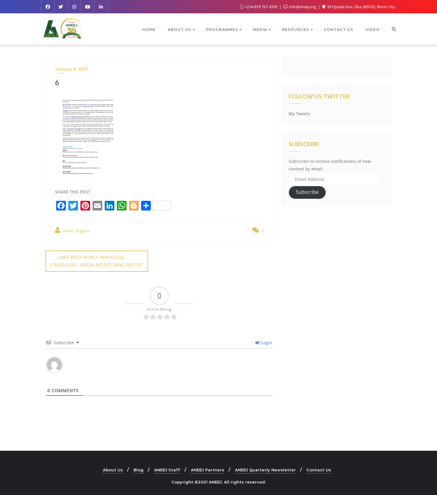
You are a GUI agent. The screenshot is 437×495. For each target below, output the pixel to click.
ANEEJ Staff (167, 469)
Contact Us (319, 469)
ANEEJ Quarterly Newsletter (265, 469)
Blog (139, 469)
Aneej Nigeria (72, 230)
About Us (113, 469)
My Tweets (299, 113)
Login (263, 342)
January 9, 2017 (71, 69)
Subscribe (307, 192)
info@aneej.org (300, 6)
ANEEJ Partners (207, 469)
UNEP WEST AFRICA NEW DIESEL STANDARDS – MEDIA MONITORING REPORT (96, 261)
